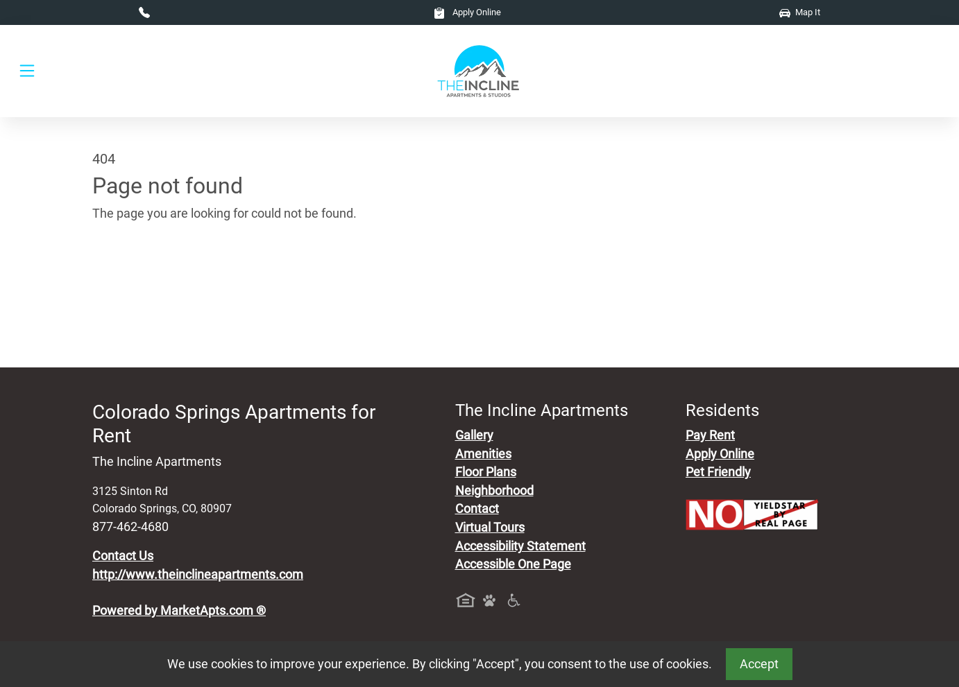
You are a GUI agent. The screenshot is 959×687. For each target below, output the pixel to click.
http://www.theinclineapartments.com (197, 575)
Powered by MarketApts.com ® (179, 611)
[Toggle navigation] (27, 71)
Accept (759, 664)
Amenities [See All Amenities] (483, 454)
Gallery (474, 435)
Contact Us (122, 556)
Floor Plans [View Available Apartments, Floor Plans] (485, 472)
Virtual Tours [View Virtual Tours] (490, 527)
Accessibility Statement (520, 546)
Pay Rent (710, 435)
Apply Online (467, 12)
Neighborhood (494, 491)
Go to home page (139, 279)
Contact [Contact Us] (477, 509)
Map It (799, 12)
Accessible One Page (513, 564)
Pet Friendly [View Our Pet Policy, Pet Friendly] (718, 472)
